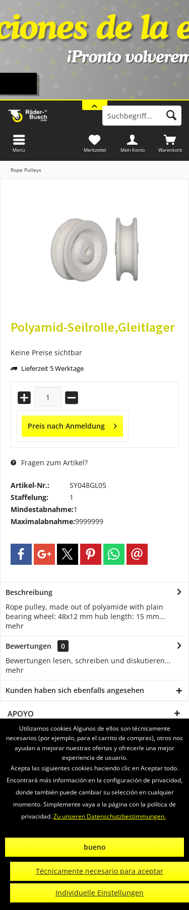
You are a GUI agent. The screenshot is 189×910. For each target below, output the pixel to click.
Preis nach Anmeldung (72, 424)
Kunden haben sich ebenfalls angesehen (75, 690)
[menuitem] (170, 143)
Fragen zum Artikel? (49, 462)
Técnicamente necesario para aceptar (99, 871)
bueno (95, 847)
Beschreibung (29, 592)
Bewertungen (28, 646)
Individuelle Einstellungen (99, 892)
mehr (15, 626)
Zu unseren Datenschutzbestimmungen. (109, 816)
